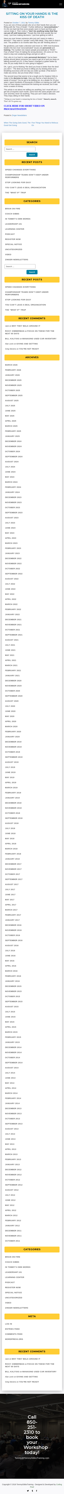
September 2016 (14, 940)
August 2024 (12, 462)
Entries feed (12, 1329)
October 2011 (12, 1241)
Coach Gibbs (12, 214)
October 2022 (12, 569)
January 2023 (12, 553)
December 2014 (13, 1047)
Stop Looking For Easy (18, 182)
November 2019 (13, 747)
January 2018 (12, 859)
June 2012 (10, 1200)
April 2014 (10, 1088)
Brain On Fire (12, 209)
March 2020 (11, 726)
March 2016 (11, 971)
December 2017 (13, 864)
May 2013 (9, 1144)
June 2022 (10, 589)
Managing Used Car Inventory (39, 339)
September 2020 (14, 696)
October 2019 (12, 752)
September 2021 (14, 635)
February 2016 (13, 976)
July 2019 (10, 767)
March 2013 (11, 1154)
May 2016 (9, 961)
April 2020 (10, 721)
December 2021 (13, 620)
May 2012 (9, 1205)
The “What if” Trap (15, 193)
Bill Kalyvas (12, 339)
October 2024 (12, 451)
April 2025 (10, 421)
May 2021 (9, 655)
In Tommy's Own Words (17, 219)
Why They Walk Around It (26, 326)
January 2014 (12, 1103)
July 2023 (10, 523)
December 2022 (13, 558)
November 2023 (13, 502)
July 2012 (10, 1195)
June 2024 (10, 472)
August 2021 (12, 640)
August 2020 (12, 701)
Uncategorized (13, 249)
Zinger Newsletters (19, 115)
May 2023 (9, 533)
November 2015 (13, 991)
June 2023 (10, 528)
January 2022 (12, 614)
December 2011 (13, 1231)
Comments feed (14, 1334)
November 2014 (13, 1052)
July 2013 (10, 1134)
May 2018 (9, 839)
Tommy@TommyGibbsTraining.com (32, 1458)
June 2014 (10, 1078)
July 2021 (10, 645)
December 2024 (13, 441)
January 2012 (12, 1226)
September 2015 (14, 1001)
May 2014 (9, 1083)
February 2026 (13, 370)
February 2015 (13, 1037)
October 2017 (12, 874)
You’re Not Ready (29, 349)
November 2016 (13, 930)
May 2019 (9, 777)
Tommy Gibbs (33, 23)
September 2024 (14, 457)
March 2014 (11, 1093)
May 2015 (9, 1022)
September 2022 (14, 574)
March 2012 (11, 1215)
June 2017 (10, 895)
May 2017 (9, 900)
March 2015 (11, 1032)
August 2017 (12, 884)
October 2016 (12, 935)
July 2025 (10, 406)
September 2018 (14, 818)
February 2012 (13, 1220)
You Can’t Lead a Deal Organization (25, 188)
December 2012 (13, 1170)
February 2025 (13, 431)
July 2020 (10, 706)
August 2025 (12, 401)
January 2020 (12, 737)
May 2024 (9, 477)
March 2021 (11, 665)
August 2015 (12, 1007)
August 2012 (12, 1190)
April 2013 (10, 1149)
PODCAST (10, 234)
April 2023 (10, 538)
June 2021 (10, 650)
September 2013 (14, 1124)
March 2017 (11, 910)
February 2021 (13, 670)
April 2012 (10, 1210)
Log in (8, 1324)
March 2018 (11, 849)
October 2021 (12, 630)
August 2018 (12, 823)
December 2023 (13, 497)
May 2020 (9, 716)
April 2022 (10, 599)
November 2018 (13, 808)
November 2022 (13, 564)
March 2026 (11, 365)
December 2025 (13, 380)
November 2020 (13, 686)
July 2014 (10, 1073)
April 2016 (10, 966)
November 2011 (13, 1236)
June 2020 (10, 711)
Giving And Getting (27, 344)
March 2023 (11, 543)
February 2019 (13, 793)
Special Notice (13, 244)
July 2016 (10, 951)
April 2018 (10, 844)
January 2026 (12, 375)
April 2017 (10, 905)
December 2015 (13, 986)
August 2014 (12, 1068)
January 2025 (12, 436)
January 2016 (12, 981)
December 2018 (13, 803)
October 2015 (12, 996)
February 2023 (13, 548)
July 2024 (10, 467)
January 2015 (12, 1042)
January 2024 (12, 492)
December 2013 (13, 1108)
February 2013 (13, 1159)
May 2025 (9, 416)
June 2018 (10, 833)
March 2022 (11, 604)
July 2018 (10, 828)
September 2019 (14, 757)
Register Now (13, 239)
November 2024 (13, 446)
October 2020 (12, 691)
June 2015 (10, 1017)
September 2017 (14, 879)
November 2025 (13, 385)
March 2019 (11, 788)
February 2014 (13, 1098)
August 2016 (12, 945)
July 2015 (10, 1012)
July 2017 (10, 889)
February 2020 (13, 732)
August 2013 (12, 1129)
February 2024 (13, 487)
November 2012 (13, 1175)
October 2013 (12, 1119)
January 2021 (12, 676)
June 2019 (10, 772)
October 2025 (12, 390)
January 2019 (12, 798)
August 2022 (12, 579)
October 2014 (12, 1058)
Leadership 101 (13, 224)
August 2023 (12, 518)
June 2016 (10, 956)
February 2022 (13, 609)
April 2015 (10, 1027)
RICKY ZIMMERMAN (14, 331)
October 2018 (12, 813)
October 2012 (12, 1180)
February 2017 (13, 915)
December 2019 (13, 742)
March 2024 (11, 482)
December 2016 (13, 925)
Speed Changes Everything (20, 170)
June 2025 (10, 411)
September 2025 (14, 395)
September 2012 (14, 1185)
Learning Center (14, 229)
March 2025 (11, 426)
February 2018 (13, 854)
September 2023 (14, 513)
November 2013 (13, 1114)
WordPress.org (14, 1339)
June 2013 (10, 1139)
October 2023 (12, 507)
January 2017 (12, 920)
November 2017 (13, 869)
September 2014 (14, 1063)
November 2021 (13, 625)
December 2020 (13, 681)
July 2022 (10, 584)
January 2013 (12, 1164)
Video (8, 254)
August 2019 (12, 762)
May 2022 (9, 594)
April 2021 (10, 660)
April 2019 (10, 783)
